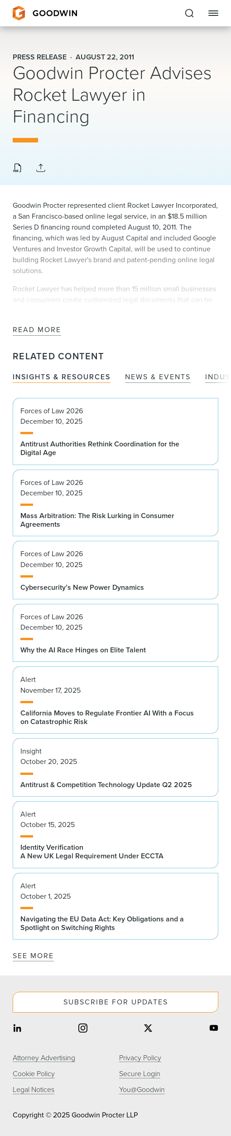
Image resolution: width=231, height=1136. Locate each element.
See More (33, 955)
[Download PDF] (17, 168)
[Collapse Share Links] (40, 168)
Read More (37, 330)
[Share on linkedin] (17, 1029)
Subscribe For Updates (115, 1002)
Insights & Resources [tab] (62, 377)
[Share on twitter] (148, 1029)
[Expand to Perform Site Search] (189, 13)
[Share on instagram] (82, 1029)
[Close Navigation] (213, 13)
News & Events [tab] (158, 377)
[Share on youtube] (213, 1029)
